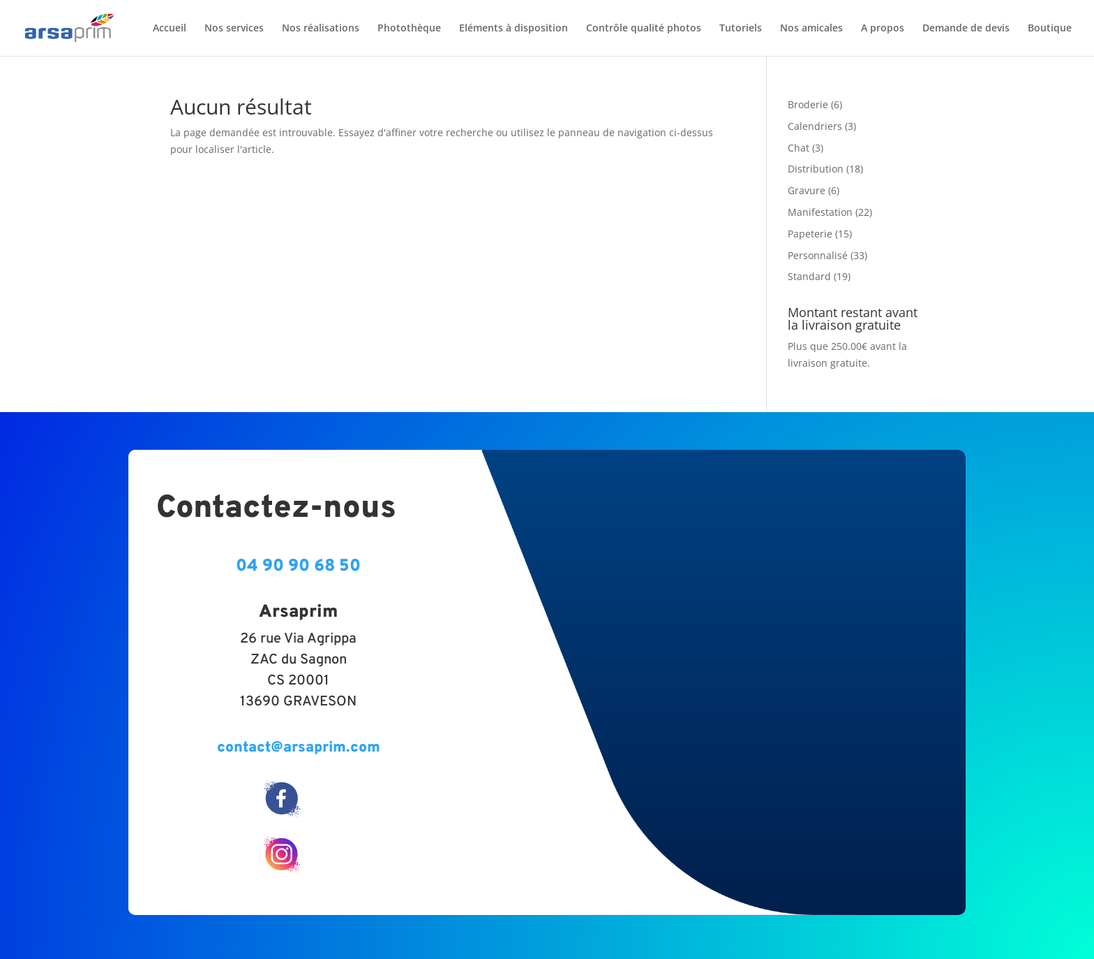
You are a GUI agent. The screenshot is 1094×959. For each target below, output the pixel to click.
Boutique (1050, 28)
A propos (882, 28)
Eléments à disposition (513, 28)
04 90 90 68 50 (298, 566)
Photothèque (409, 28)
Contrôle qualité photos (643, 28)
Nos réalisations (320, 28)
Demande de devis (966, 28)
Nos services (234, 28)
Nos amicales (811, 28)
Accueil (169, 28)
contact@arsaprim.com (298, 747)
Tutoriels (740, 28)
